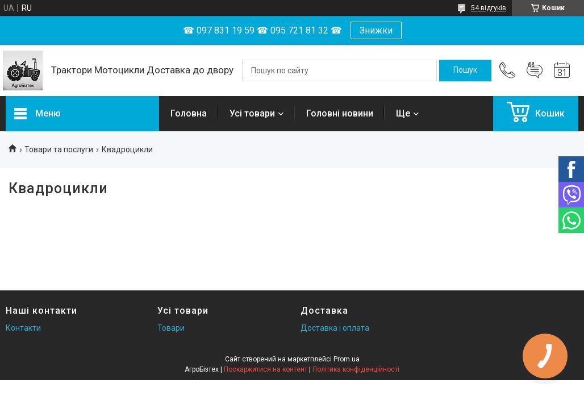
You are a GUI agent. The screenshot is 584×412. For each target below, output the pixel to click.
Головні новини (339, 113)
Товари (171, 327)
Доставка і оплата (335, 327)
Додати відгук (535, 70)
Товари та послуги (58, 149)
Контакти (23, 327)
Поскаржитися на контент (265, 369)
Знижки (376, 30)
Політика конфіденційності (355, 369)
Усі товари (252, 113)
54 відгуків (488, 8)
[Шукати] (465, 70)
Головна (188, 113)
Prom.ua (346, 359)
